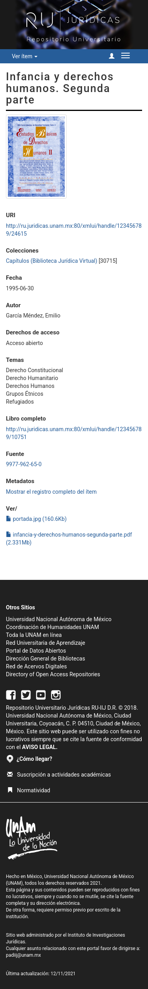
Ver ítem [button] (24, 56)
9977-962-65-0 (23, 464)
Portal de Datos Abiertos (36, 651)
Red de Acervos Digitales (36, 666)
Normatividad (28, 790)
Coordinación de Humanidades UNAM (52, 627)
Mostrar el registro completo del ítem (51, 492)
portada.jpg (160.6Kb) (36, 519)
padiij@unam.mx (23, 955)
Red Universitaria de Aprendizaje (45, 643)
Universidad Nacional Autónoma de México (59, 619)
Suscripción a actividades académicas (59, 774)
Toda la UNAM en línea (34, 635)
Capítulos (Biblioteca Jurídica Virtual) (51, 261)
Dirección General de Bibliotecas (45, 658)
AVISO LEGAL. (40, 747)
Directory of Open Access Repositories (53, 674)
